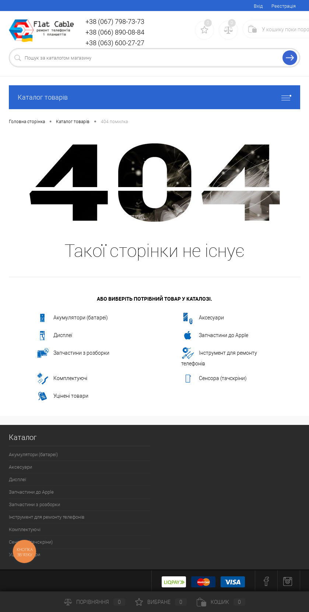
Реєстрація (283, 6)
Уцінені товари (62, 396)
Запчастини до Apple (214, 335)
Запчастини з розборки (72, 353)
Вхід (258, 6)
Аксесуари (202, 318)
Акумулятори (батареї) (72, 318)
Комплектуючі (61, 378)
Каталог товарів (154, 97)
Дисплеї (54, 335)
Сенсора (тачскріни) (214, 378)
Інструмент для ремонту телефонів (219, 356)
